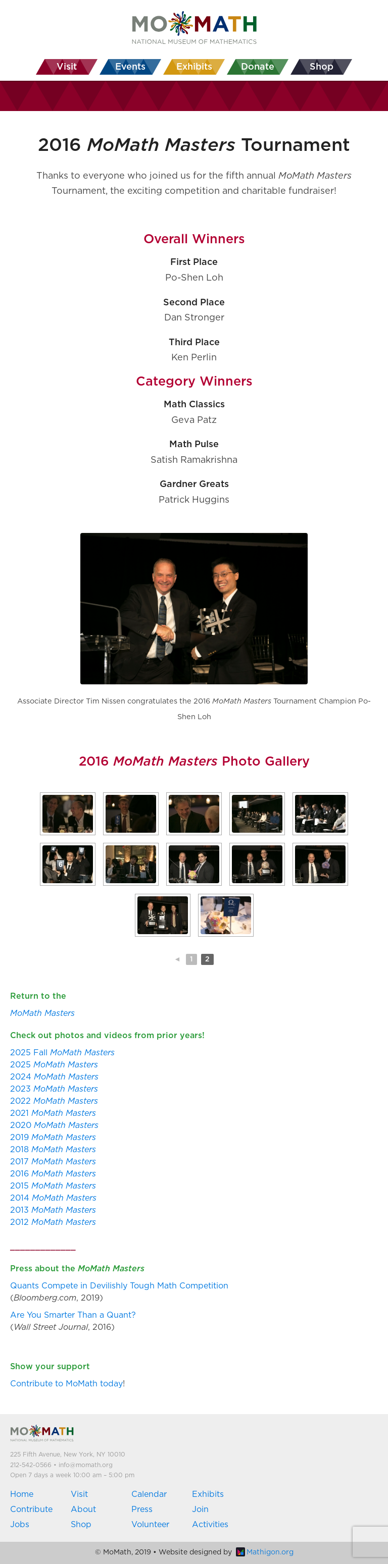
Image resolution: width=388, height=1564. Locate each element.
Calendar (149, 1494)
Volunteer (150, 1525)
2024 (54, 1077)
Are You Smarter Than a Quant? (73, 1315)
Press (142, 1509)
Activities (210, 1525)
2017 (53, 1162)
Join (200, 1509)
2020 (54, 1125)
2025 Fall (62, 1053)
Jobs (19, 1525)
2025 (54, 1065)
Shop (81, 1525)
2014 (53, 1198)
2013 (53, 1210)
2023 (54, 1089)
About (83, 1509)
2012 (53, 1222)
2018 (53, 1150)
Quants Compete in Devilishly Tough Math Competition (119, 1286)
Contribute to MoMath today (66, 1384)
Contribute (31, 1509)
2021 (53, 1113)
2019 (53, 1138)
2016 (53, 1174)
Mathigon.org (265, 1552)
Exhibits (208, 1494)
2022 (54, 1101)
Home (21, 1494)
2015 (53, 1186)
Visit (79, 1494)
